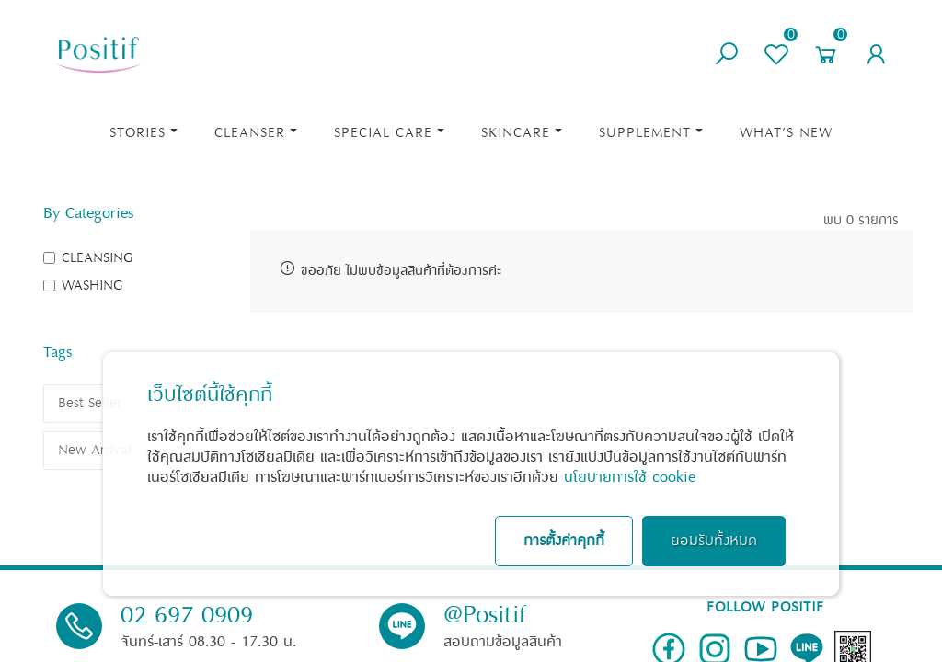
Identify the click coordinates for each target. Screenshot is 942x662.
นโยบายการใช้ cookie (629, 477)
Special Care (383, 133)
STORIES (137, 133)
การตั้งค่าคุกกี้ (563, 541)
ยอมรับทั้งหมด (714, 541)
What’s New (786, 133)
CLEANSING (97, 258)
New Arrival (95, 450)
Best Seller (89, 403)
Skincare (515, 133)
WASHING (92, 285)
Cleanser (249, 133)
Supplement (645, 133)
